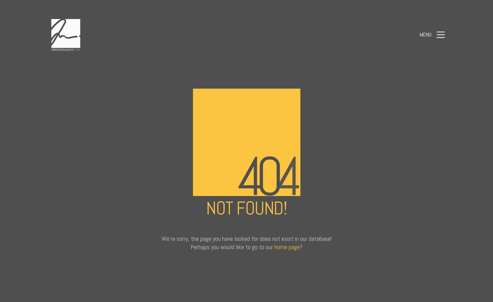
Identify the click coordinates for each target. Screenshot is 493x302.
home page (287, 247)
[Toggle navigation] (432, 35)
